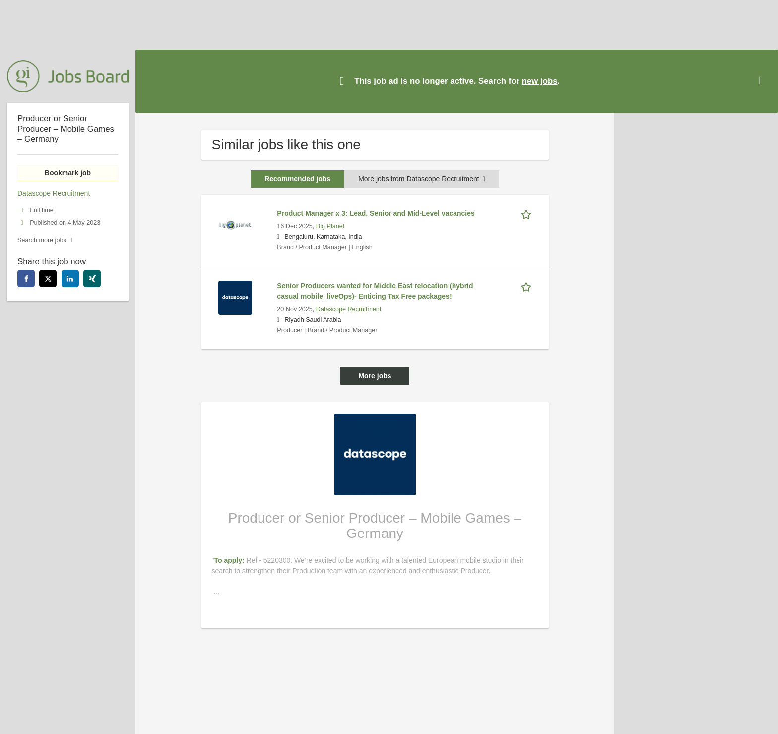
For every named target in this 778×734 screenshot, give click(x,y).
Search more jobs (41, 240)
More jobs (374, 376)
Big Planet (330, 226)
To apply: (230, 560)
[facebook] (26, 278)
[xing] (92, 278)
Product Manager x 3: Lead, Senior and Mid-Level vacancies (375, 213)
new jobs (540, 81)
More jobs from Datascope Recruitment (421, 179)
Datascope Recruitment (349, 309)
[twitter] (48, 278)
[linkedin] (70, 278)
